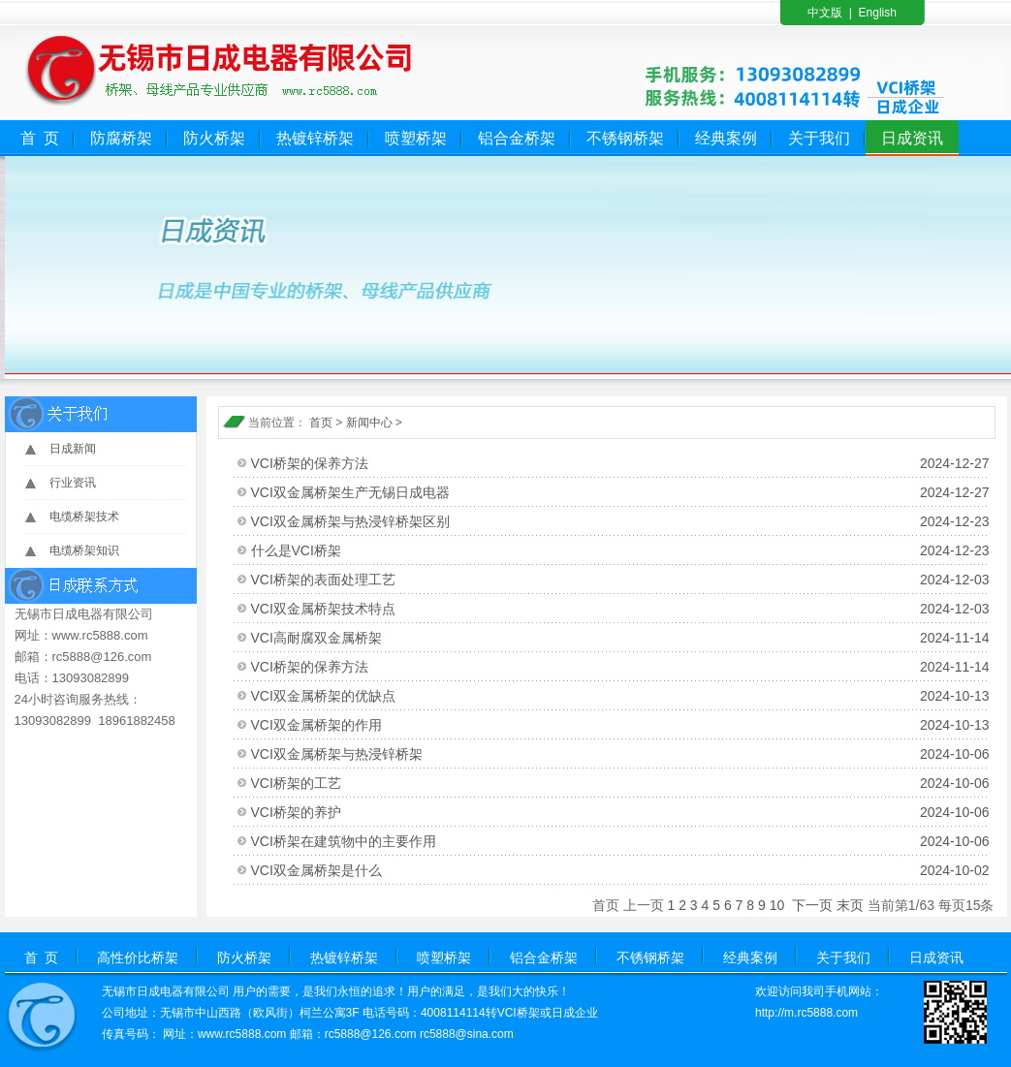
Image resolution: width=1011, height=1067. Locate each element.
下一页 (812, 905)
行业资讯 (72, 482)
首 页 (40, 138)
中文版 (824, 12)
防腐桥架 (121, 138)
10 (777, 905)
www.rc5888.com (242, 1034)
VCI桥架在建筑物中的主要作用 (620, 841)
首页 (320, 422)
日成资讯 (912, 138)
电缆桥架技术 (84, 516)
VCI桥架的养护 (620, 812)
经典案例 (726, 138)
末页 (850, 905)
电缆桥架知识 (84, 550)
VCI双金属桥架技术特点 (620, 608)
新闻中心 (369, 422)
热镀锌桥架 (315, 138)
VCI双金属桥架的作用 (620, 724)
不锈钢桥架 (625, 138)
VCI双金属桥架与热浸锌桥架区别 (620, 521)
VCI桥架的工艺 (620, 783)
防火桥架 (214, 138)
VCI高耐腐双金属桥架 (620, 637)
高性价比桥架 (137, 957)
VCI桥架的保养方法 (620, 463)
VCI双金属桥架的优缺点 (620, 695)
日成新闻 (72, 448)
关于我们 (819, 138)
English (878, 12)
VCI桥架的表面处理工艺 (620, 579)
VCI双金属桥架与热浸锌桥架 (620, 754)
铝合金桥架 (516, 138)
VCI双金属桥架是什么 (620, 870)
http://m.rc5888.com (806, 1013)
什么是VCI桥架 (620, 550)
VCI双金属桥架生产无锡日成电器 (620, 492)
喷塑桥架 (416, 138)
